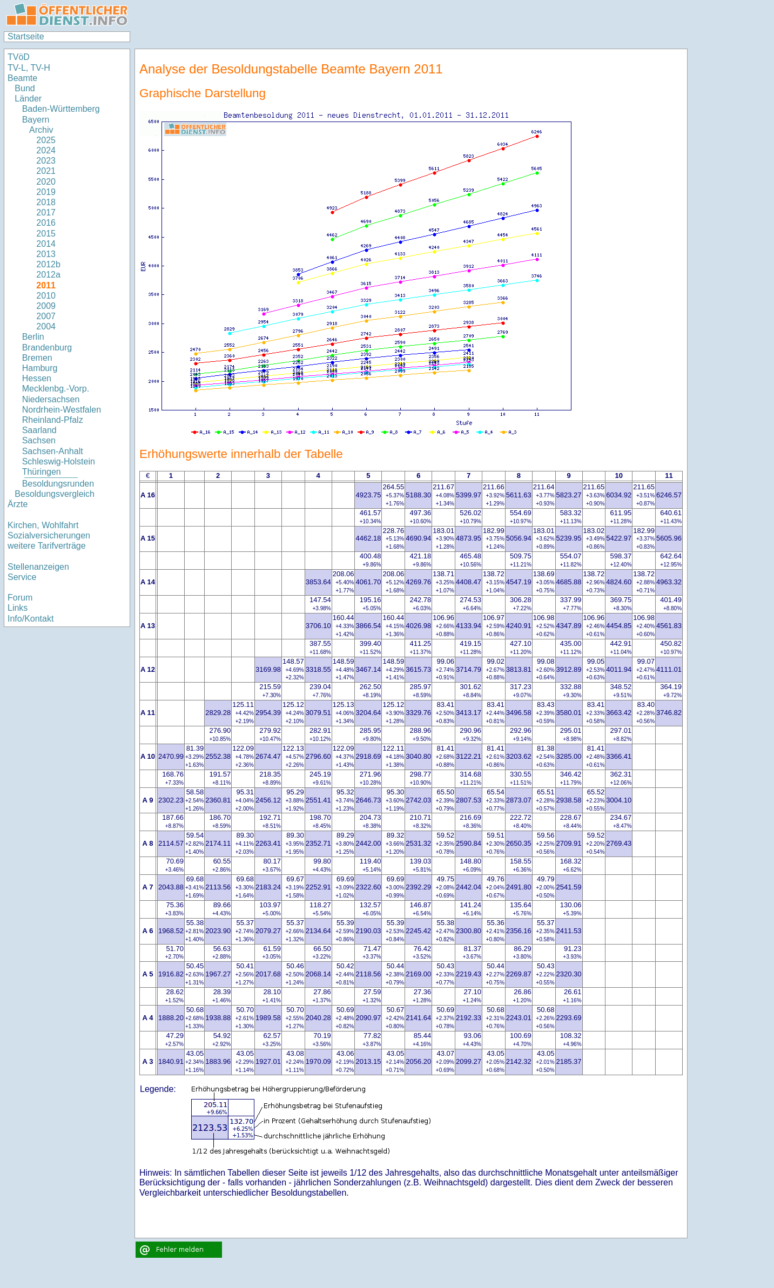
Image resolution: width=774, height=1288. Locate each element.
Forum (20, 597)
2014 (46, 243)
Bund (25, 88)
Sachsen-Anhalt (52, 451)
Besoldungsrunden (58, 483)
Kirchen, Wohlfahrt (43, 525)
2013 (46, 254)
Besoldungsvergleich (55, 493)
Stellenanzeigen (38, 566)
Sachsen (39, 440)
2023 (46, 160)
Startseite (26, 36)
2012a (48, 274)
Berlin (33, 336)
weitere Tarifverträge (47, 545)
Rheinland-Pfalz (52, 419)
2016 (46, 222)
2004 (46, 326)
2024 (46, 150)
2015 (46, 233)
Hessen (36, 378)
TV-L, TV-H (29, 67)
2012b (48, 264)
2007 (46, 316)
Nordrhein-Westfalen (61, 409)
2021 (46, 171)
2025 (46, 140)
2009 (46, 306)
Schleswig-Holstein (58, 461)
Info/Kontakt (30, 618)
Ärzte (18, 504)
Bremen (37, 357)
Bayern (36, 119)
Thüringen (41, 471)
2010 (46, 295)
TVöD (19, 57)
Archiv (41, 129)
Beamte (22, 78)
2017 (46, 212)
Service (22, 577)
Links (18, 607)
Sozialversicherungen (49, 535)
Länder (28, 98)
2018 (46, 202)
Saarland (39, 430)
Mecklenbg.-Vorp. (56, 388)
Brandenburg (47, 347)
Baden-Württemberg (61, 108)
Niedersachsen (51, 399)
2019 (46, 192)
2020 (46, 181)
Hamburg (40, 368)
